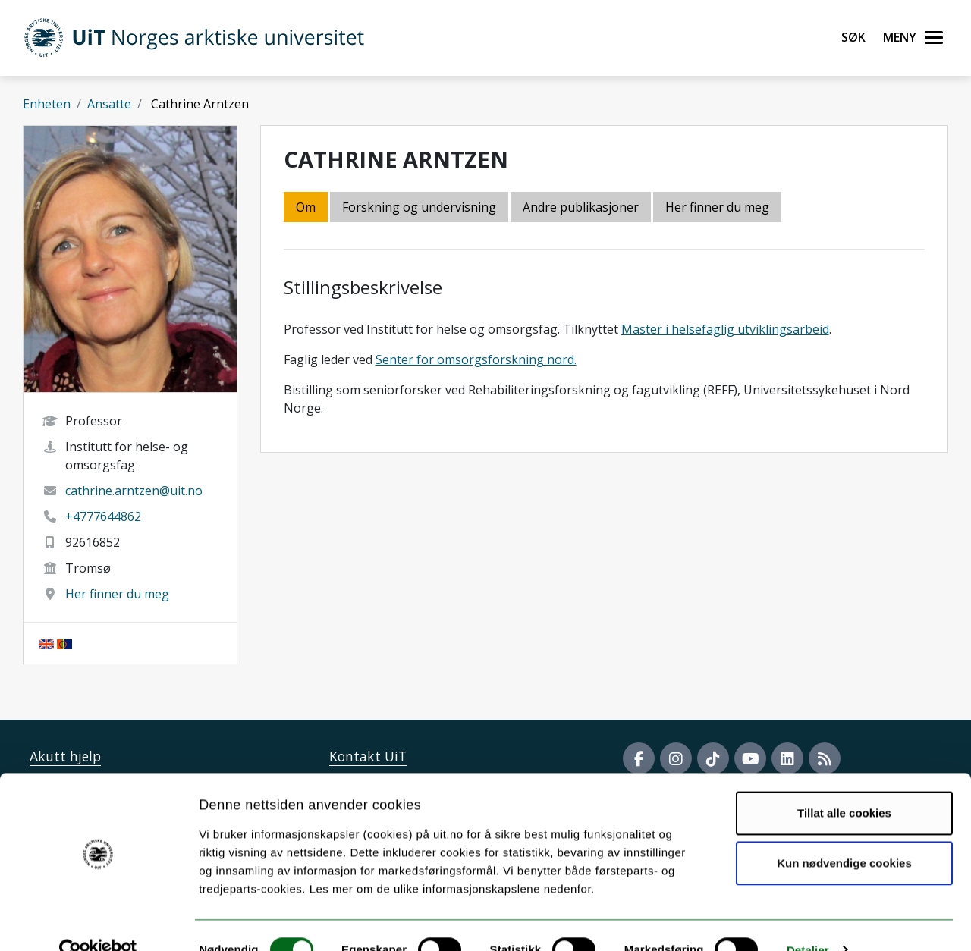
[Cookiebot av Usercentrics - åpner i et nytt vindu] (98, 921)
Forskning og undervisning (419, 207)
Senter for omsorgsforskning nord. (476, 359)
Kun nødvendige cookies (844, 833)
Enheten (47, 104)
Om (306, 207)
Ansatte (109, 104)
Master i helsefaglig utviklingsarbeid (725, 329)
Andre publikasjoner (581, 207)
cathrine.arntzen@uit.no (134, 490)
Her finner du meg (117, 593)
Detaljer (808, 921)
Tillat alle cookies (844, 784)
